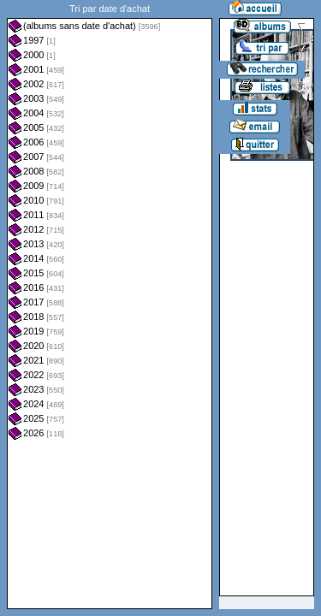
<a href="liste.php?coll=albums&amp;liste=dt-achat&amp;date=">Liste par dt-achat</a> (109, 304)
